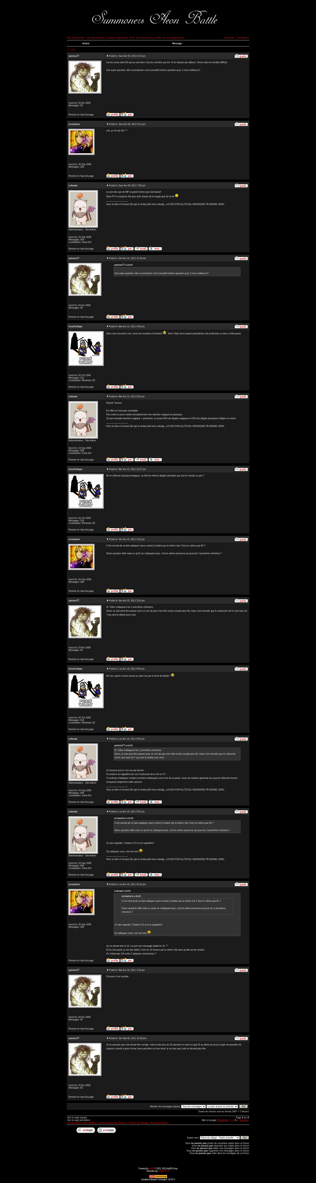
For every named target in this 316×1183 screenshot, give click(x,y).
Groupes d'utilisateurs (117, 37)
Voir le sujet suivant (77, 1117)
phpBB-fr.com (164, 1171)
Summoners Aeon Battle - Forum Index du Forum (96, 1122)
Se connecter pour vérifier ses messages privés (160, 37)
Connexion (229, 37)
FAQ (69, 37)
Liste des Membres (95, 37)
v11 (73, 49)
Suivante (244, 1120)
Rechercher (78, 37)
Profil (132, 37)
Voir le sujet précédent (78, 1120)
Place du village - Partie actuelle (149, 1122)
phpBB (151, 1168)
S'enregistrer (242, 37)
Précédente (222, 1120)
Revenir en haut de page (81, 114)
